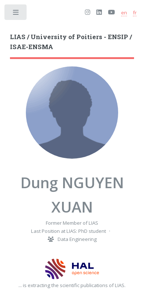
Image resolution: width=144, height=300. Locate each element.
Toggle (16, 14)
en (124, 12)
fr (135, 12)
